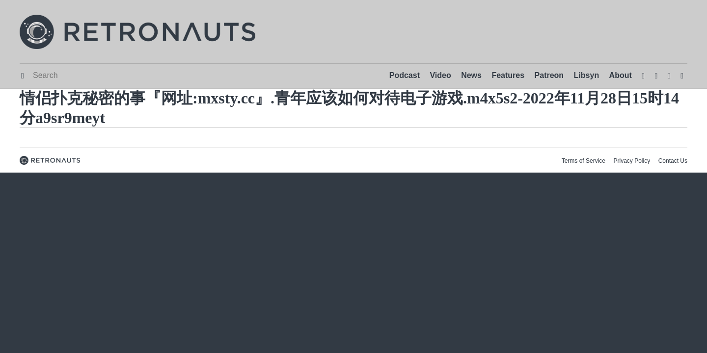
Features (507, 75)
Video (440, 75)
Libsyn (586, 75)
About (620, 75)
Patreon (549, 75)
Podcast (404, 75)
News (471, 75)
